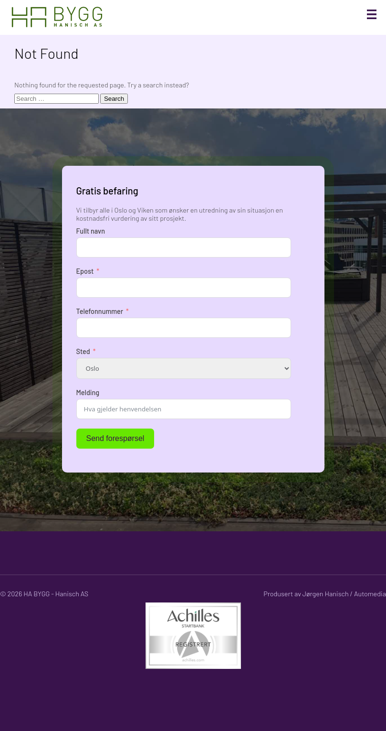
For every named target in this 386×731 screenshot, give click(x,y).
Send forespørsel (115, 438)
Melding (88, 392)
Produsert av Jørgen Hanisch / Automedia (324, 594)
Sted (83, 351)
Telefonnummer (100, 311)
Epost (85, 271)
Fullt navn (90, 231)
